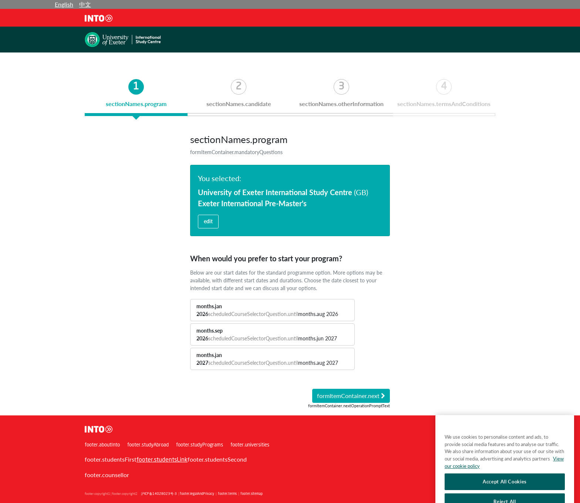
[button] (272, 310)
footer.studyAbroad (148, 445)
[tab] (136, 97)
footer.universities (249, 445)
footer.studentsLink (162, 460)
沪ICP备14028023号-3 (159, 494)
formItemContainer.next (351, 395)
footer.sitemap (251, 494)
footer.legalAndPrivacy (197, 494)
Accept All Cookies (505, 489)
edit (208, 221)
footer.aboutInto (102, 445)
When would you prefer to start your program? (266, 258)
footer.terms (227, 494)
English (64, 4)
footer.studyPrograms (199, 445)
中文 (85, 4)
